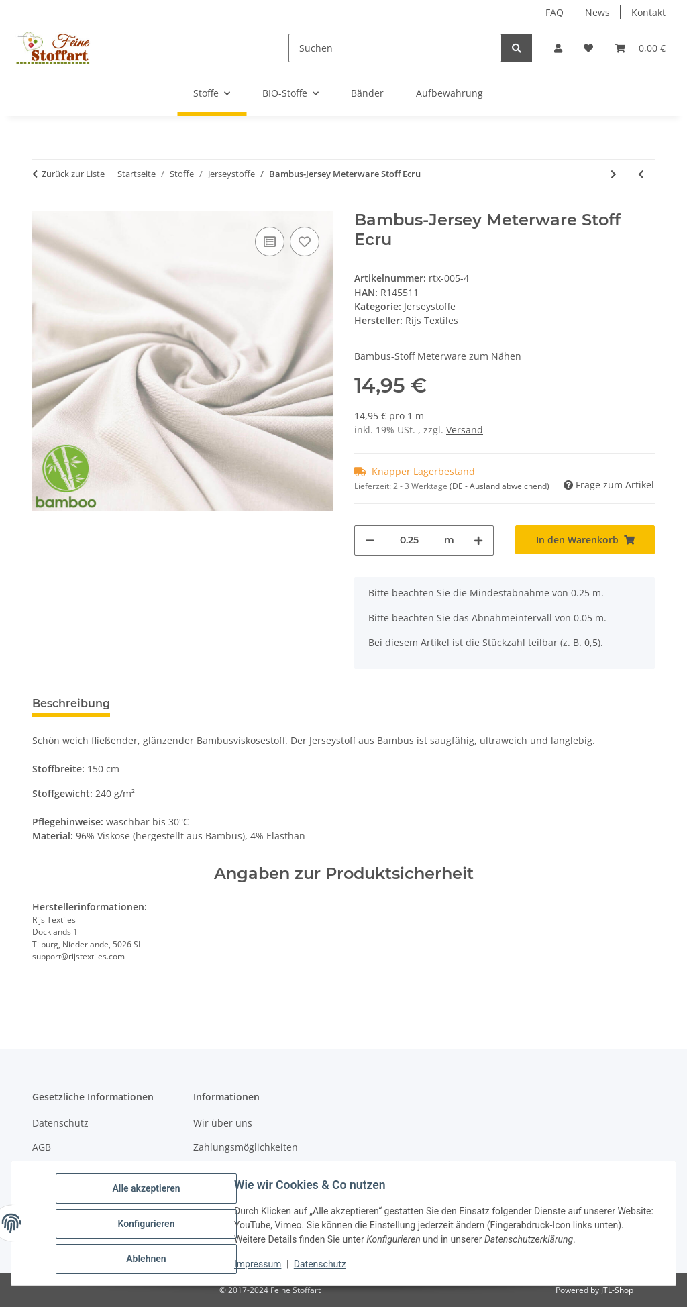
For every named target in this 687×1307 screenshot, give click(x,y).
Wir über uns (222, 1122)
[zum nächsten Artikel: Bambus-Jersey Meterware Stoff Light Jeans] (613, 174)
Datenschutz (321, 1265)
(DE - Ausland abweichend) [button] (499, 486)
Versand (464, 429)
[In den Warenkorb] (585, 539)
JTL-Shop (617, 1290)
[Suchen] (395, 48)
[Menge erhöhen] (478, 540)
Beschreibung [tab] (71, 703)
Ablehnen (147, 1259)
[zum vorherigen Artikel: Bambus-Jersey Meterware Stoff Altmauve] (641, 174)
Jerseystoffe (430, 306)
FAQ (554, 12)
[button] (558, 48)
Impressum (258, 1265)
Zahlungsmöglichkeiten (245, 1147)
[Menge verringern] (369, 540)
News (597, 12)
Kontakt (648, 12)
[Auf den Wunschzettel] (304, 241)
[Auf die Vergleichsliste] (269, 241)
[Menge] (409, 540)
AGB (41, 1147)
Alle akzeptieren (147, 1189)
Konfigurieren (147, 1224)
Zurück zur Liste (73, 174)
